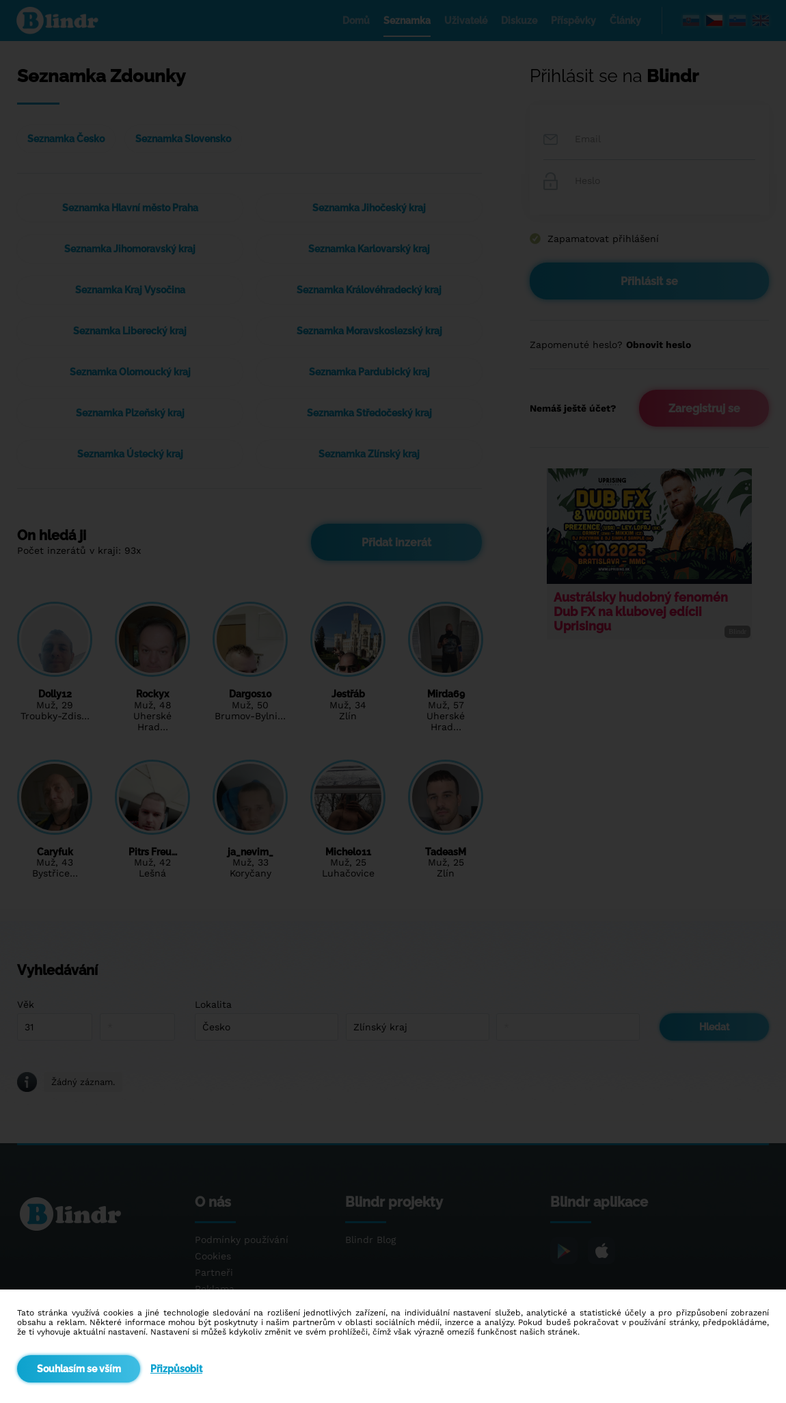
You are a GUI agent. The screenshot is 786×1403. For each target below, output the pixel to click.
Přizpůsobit (176, 1368)
